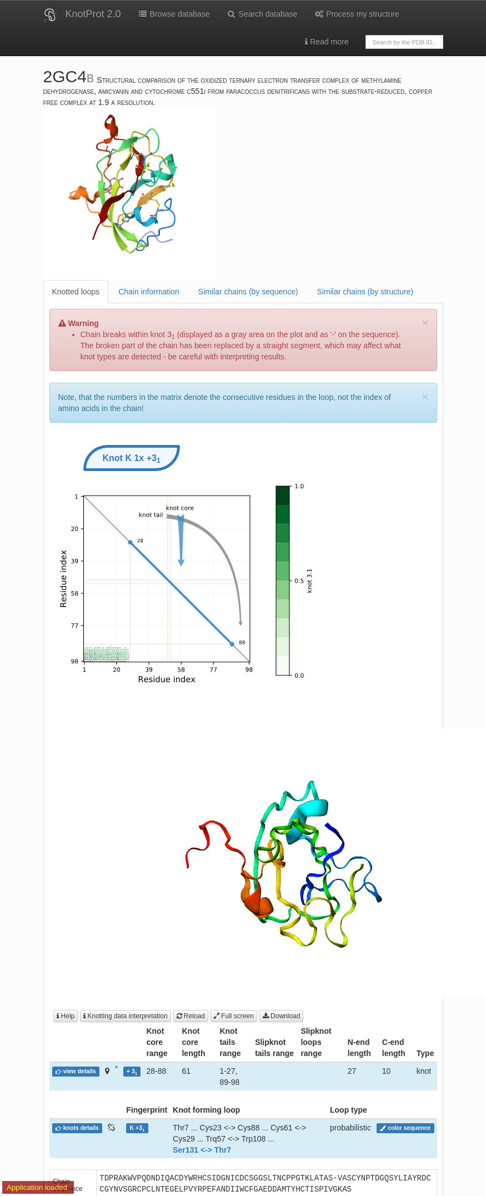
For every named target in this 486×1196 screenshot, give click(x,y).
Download (281, 1016)
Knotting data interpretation (125, 1016)
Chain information (148, 291)
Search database (262, 13)
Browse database (174, 13)
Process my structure (356, 13)
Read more (326, 41)
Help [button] (65, 1016)
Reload (191, 1016)
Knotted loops (76, 291)
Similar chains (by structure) (365, 291)
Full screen (234, 1016)
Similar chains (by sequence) (248, 291)
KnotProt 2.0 (93, 13)
